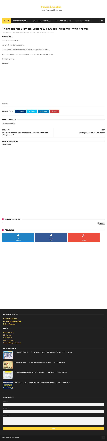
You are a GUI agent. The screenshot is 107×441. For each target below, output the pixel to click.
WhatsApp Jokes (83, 21)
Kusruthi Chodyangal (12, 322)
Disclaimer (7, 335)
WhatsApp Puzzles (21, 21)
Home (6, 21)
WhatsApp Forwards (22, 33)
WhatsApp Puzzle (35, 33)
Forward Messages (64, 21)
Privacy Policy (8, 333)
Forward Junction (51, 6)
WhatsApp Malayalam (42, 21)
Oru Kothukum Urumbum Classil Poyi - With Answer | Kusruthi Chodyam (43, 353)
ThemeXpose (14, 438)
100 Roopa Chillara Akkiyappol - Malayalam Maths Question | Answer (42, 383)
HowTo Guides (8, 341)
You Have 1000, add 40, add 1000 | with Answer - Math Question (40, 363)
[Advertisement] (53, 84)
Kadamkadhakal (10, 319)
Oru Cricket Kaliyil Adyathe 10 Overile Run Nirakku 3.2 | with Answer (41, 373)
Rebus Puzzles (9, 324)
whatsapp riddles (48, 33)
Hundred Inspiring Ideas (12, 343)
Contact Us (7, 338)
